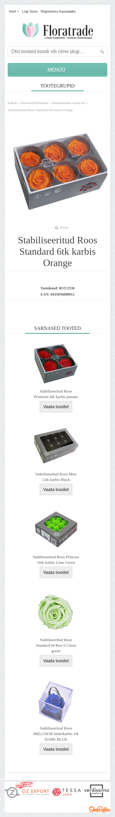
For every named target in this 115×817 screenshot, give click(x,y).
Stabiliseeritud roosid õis (68, 103)
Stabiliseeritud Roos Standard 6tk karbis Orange (40, 110)
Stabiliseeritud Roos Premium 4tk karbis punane (56, 394)
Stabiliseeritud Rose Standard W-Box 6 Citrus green (56, 645)
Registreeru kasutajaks (58, 11)
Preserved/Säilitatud (34, 103)
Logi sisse (30, 11)
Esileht (12, 103)
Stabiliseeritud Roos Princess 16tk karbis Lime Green (56, 560)
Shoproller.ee (99, 809)
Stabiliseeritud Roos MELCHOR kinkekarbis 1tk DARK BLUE (56, 733)
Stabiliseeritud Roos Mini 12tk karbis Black (56, 477)
